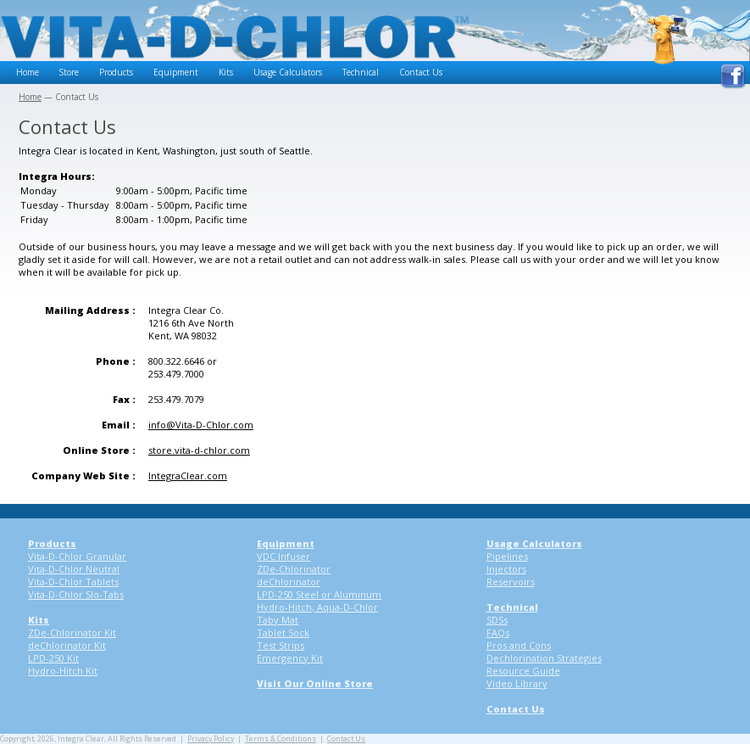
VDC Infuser (283, 556)
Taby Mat (277, 619)
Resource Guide (523, 670)
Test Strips (280, 645)
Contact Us (420, 72)
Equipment (175, 72)
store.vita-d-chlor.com (199, 450)
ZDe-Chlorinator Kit (72, 632)
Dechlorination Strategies (544, 658)
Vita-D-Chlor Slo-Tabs (76, 594)
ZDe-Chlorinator (294, 568)
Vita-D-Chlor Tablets (73, 581)
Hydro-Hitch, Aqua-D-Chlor (317, 607)
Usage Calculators (287, 72)
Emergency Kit (290, 658)
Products (116, 72)
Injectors (506, 568)
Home (27, 72)
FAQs (497, 632)
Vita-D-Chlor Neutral (73, 568)
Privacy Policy (210, 739)
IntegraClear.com (187, 475)
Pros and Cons (518, 645)
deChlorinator (288, 581)
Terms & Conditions (280, 739)
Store (69, 72)
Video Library (516, 683)
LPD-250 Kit (53, 658)
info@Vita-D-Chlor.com (200, 424)
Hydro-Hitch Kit (62, 670)
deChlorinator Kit (67, 645)
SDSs (497, 619)
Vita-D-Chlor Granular (77, 556)
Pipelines (507, 556)
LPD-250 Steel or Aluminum (319, 594)
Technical (360, 72)
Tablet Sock (283, 632)
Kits (226, 72)
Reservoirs (510, 581)
